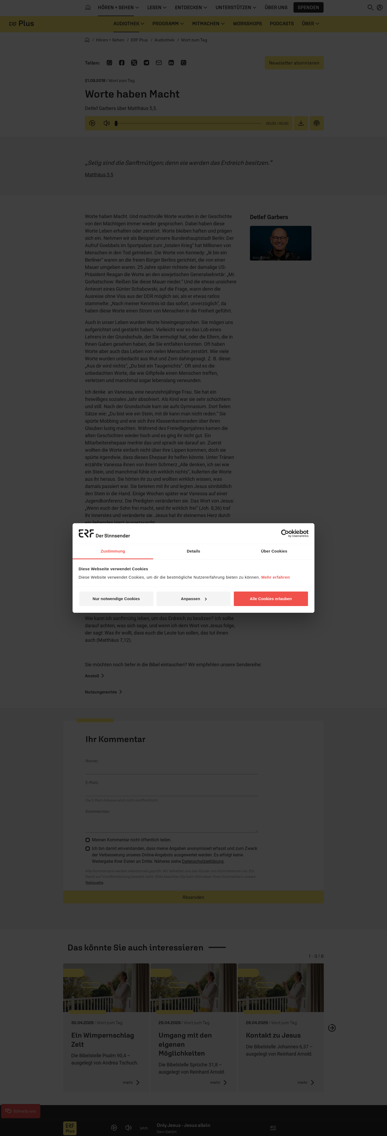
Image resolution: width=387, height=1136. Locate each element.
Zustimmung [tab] (113, 551)
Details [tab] (193, 551)
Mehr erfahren (275, 577)
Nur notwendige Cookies (116, 598)
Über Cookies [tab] (274, 551)
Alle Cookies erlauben (271, 598)
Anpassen (194, 598)
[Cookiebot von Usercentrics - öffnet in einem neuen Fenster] (285, 533)
